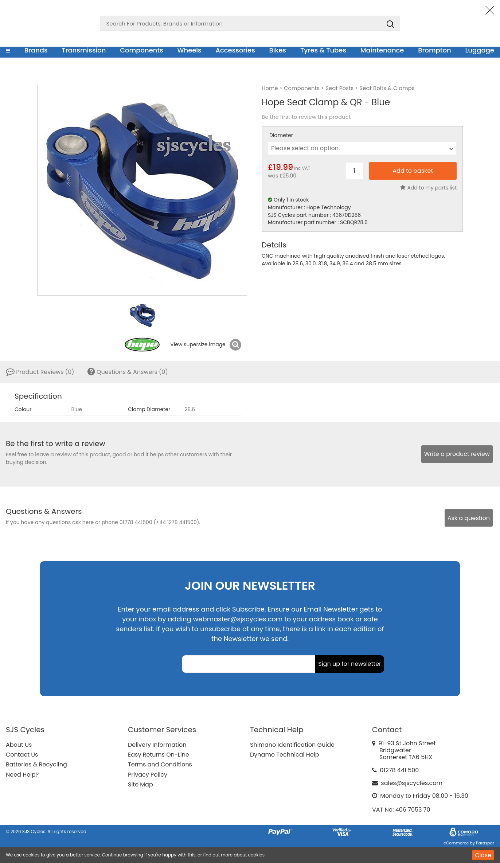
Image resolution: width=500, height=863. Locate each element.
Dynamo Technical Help (284, 754)
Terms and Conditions (160, 764)
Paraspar (485, 843)
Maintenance (382, 50)
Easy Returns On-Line (158, 754)
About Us (19, 745)
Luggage (479, 50)
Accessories (235, 50)
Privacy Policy (147, 774)
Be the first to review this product (306, 117)
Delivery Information (157, 745)
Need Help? (22, 774)
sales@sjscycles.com (411, 783)
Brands (36, 50)
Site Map (140, 784)
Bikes (277, 50)
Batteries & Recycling (36, 764)
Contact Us (22, 754)
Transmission (84, 50)
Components (141, 50)
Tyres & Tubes (323, 50)
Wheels (189, 50)
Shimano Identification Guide (292, 745)
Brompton (434, 50)
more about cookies (243, 855)
